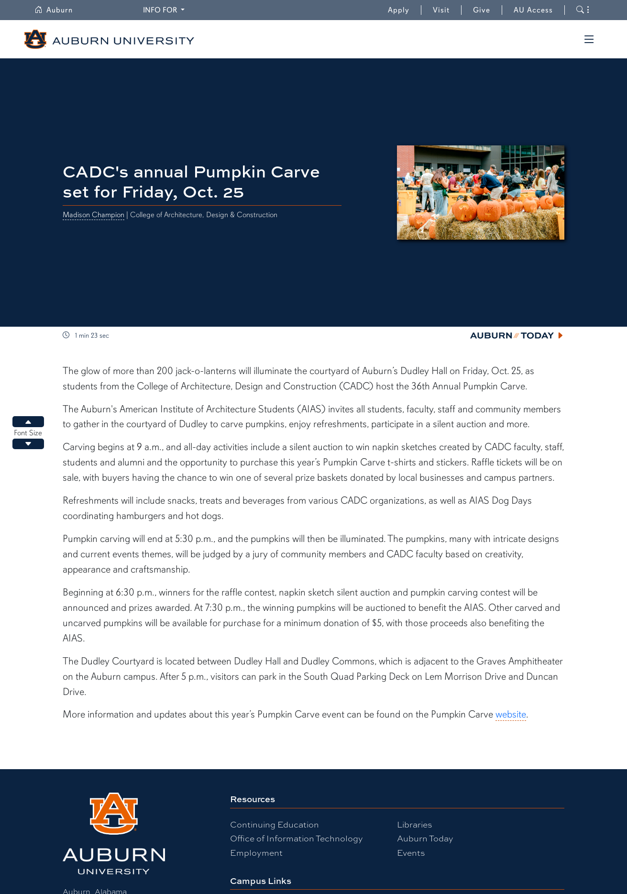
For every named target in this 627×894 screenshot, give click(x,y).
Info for (161, 10)
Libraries (414, 824)
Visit (441, 10)
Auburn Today (425, 838)
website (510, 714)
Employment (256, 852)
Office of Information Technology (296, 838)
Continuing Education (274, 824)
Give (487, 10)
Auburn (53, 10)
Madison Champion (93, 215)
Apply (398, 10)
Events (411, 852)
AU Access (533, 10)
